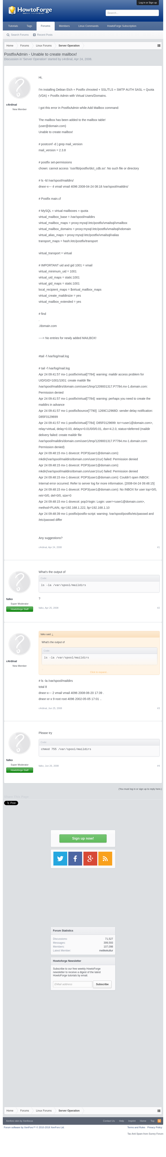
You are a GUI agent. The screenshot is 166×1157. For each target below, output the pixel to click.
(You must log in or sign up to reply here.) (140, 789)
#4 (158, 765)
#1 (158, 547)
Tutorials (13, 25)
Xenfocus (28, 1121)
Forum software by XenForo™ (34, 1127)
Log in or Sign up (148, 2)
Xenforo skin (12, 1121)
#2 (158, 608)
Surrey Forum (156, 1133)
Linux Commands (88, 25)
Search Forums (20, 34)
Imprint (132, 1121)
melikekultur (106, 950)
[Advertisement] (83, 1020)
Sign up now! (83, 838)
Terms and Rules (136, 1127)
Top (153, 1121)
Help (121, 1121)
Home (143, 1121)
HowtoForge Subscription (121, 25)
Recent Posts (45, 34)
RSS (159, 1121)
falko (9, 599)
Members (64, 25)
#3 (158, 708)
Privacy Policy (154, 1127)
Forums (45, 25)
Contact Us (109, 1121)
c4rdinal (11, 104)
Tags (29, 25)
